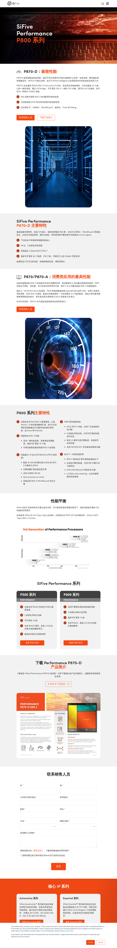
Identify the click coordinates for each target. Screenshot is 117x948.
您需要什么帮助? (27, 833)
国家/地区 (65, 821)
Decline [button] (100, 942)
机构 (22, 809)
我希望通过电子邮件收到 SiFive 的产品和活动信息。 (44, 856)
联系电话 (64, 797)
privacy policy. (69, 931)
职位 (62, 809)
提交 (58, 866)
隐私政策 (37, 851)
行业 (22, 821)
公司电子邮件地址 (28, 797)
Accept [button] (90, 942)
